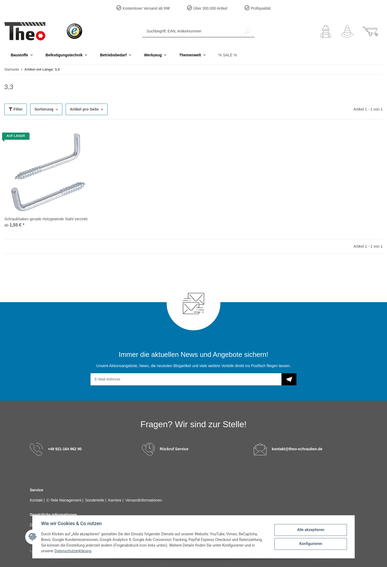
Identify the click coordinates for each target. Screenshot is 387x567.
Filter (16, 109)
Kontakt (37, 500)
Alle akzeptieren (310, 530)
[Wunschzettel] (347, 31)
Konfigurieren (310, 544)
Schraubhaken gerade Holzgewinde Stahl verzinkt (46, 219)
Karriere (115, 500)
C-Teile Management (64, 500)
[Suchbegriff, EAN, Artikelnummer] (191, 31)
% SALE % (227, 55)
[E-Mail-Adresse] (186, 379)
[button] (325, 31)
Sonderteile (95, 500)
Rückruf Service (174, 449)
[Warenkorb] (370, 31)
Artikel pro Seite (84, 109)
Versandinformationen (143, 500)
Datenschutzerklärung (73, 551)
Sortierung (43, 109)
